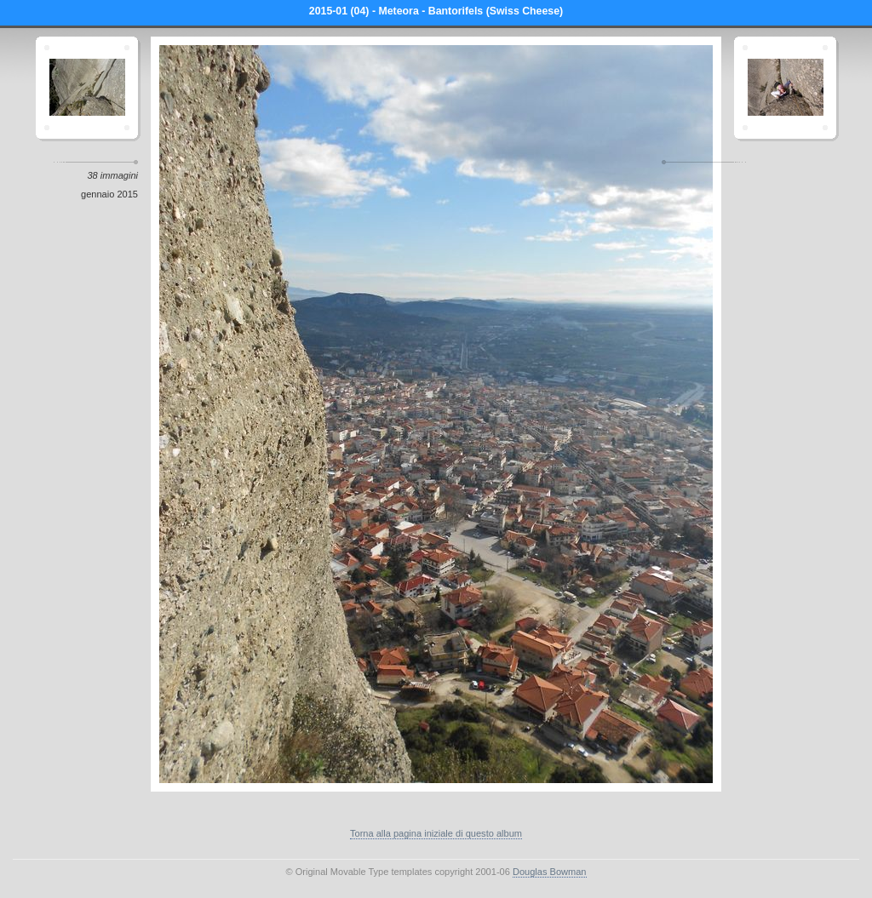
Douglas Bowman (550, 872)
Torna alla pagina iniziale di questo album (436, 833)
